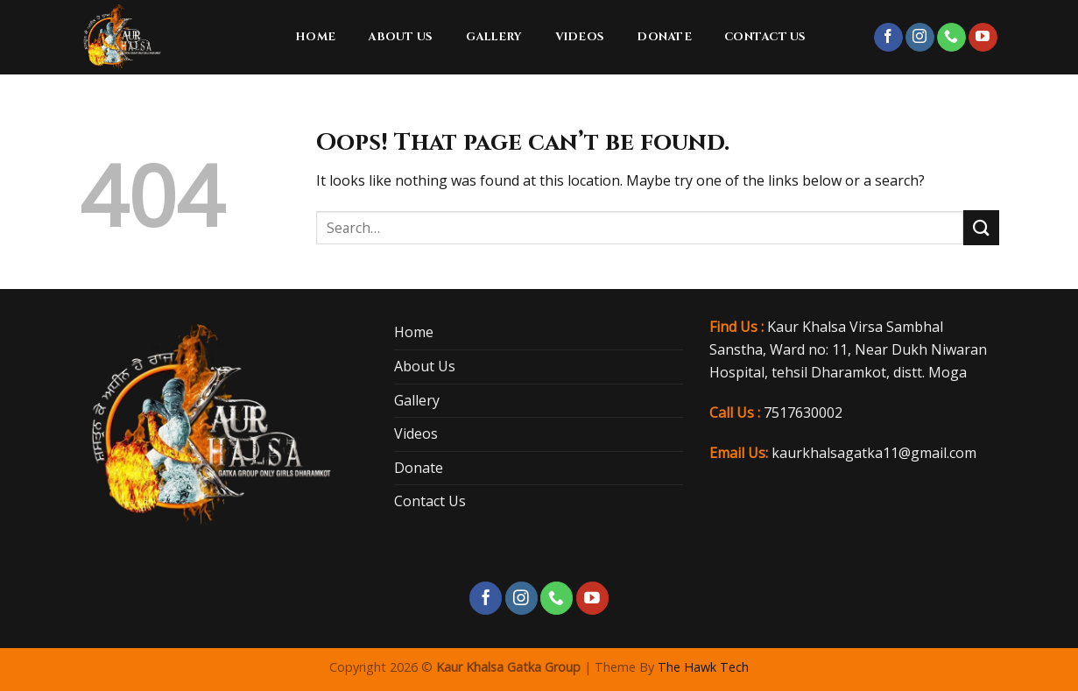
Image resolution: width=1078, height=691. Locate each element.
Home (315, 37)
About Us (400, 37)
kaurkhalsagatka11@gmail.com (874, 452)
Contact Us (765, 37)
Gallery (494, 37)
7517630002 (803, 412)
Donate (664, 37)
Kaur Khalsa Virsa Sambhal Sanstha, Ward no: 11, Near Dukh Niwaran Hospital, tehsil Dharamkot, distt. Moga (848, 349)
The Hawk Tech (703, 667)
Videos (580, 37)
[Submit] (980, 227)
